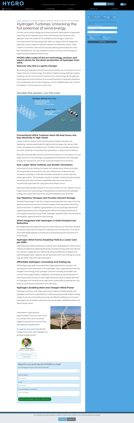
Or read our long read (26, 329)
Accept (62, 419)
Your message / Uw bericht (27, 389)
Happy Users (111, 17)
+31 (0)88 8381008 (26, 357)
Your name (91, 30)
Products (8, 9)
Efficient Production (92, 17)
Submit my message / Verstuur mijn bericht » (35, 399)
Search (110, 4)
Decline (71, 419)
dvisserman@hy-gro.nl (26, 354)
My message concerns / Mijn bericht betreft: (33, 367)
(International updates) (107, 37)
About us (94, 9)
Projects (29, 9)
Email (20, 382)
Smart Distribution (101, 17)
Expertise (51, 9)
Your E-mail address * (95, 26)
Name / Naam (23, 375)
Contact (115, 9)
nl (125, 4)
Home (19, 20)
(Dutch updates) (92, 37)
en (122, 4)
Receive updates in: (94, 35)
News (71, 9)
